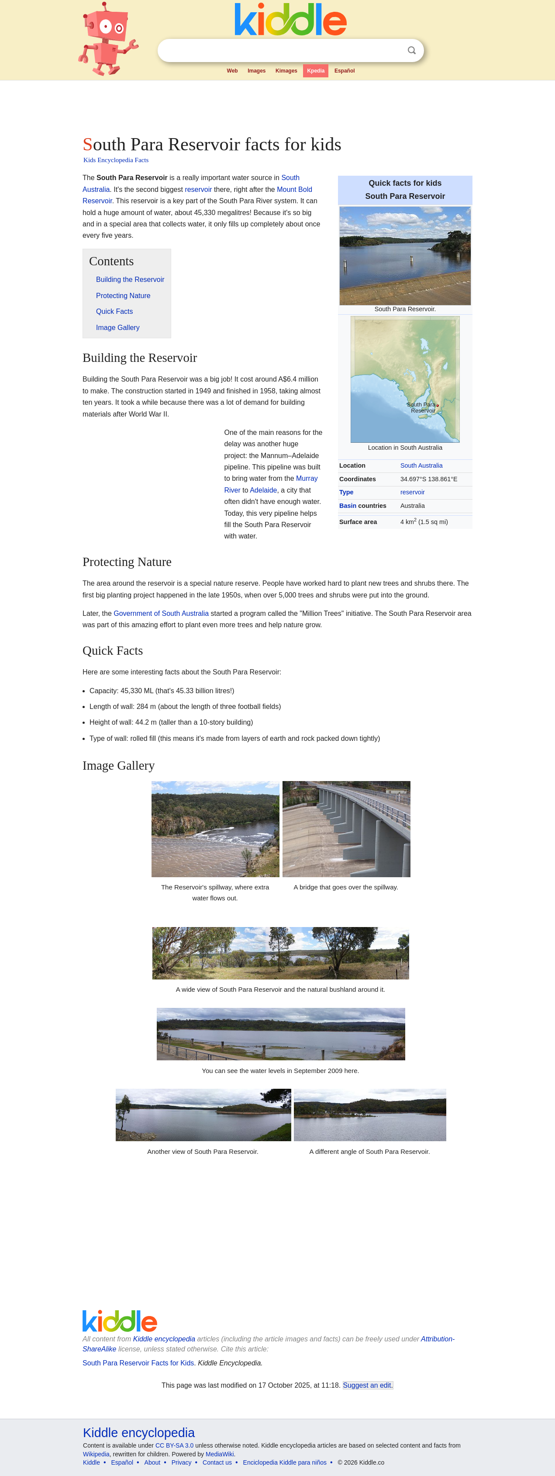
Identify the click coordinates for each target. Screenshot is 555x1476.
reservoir (412, 492)
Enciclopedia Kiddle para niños (285, 1462)
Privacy (182, 1462)
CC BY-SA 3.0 (174, 1445)
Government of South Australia (161, 613)
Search (411, 50)
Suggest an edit (367, 1385)
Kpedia (315, 71)
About (153, 1462)
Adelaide (263, 490)
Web (232, 71)
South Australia (421, 465)
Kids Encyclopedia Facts (115, 159)
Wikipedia (96, 1454)
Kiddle (91, 1462)
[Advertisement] (277, 105)
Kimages (286, 71)
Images (256, 71)
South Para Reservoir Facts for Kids (138, 1363)
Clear (393, 50)
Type (346, 492)
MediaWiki (220, 1454)
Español (344, 71)
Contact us (217, 1462)
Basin (347, 505)
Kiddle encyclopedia (164, 1339)
